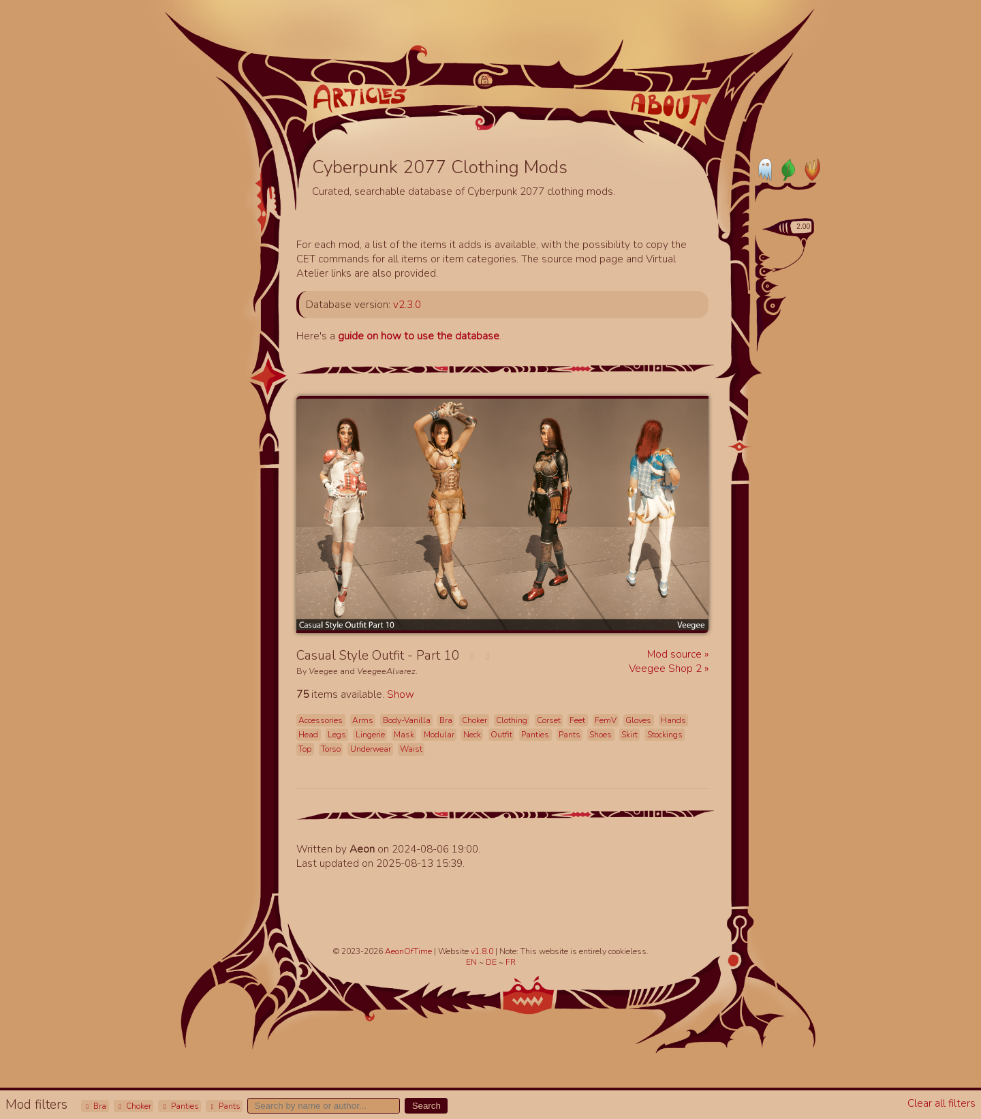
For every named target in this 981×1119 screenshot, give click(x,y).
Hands (673, 720)
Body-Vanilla (407, 720)
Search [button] (426, 1106)
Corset (549, 720)
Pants (224, 1106)
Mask (404, 734)
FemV (606, 720)
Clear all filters (941, 1103)
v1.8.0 (483, 951)
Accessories (320, 720)
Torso (331, 749)
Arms (362, 720)
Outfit (501, 734)
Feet (577, 720)
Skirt (629, 734)
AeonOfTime (408, 951)
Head (308, 734)
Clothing (511, 720)
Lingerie (370, 734)
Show (400, 694)
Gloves (638, 720)
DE (492, 962)
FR (510, 962)
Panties (180, 1106)
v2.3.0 (407, 304)
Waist (411, 749)
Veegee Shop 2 (666, 668)
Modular (439, 734)
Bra (94, 1106)
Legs (337, 734)
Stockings (665, 734)
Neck (472, 734)
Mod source (675, 654)
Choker (133, 1106)
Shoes (600, 734)
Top (304, 749)
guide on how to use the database (418, 335)
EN (472, 962)
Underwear (370, 749)
